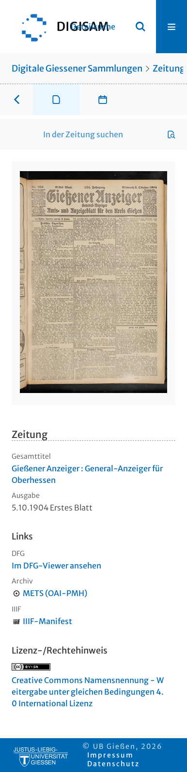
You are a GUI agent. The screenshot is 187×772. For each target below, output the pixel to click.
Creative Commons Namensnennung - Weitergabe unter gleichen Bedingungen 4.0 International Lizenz (88, 691)
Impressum (110, 755)
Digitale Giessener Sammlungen (77, 68)
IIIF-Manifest (47, 621)
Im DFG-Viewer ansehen (56, 565)
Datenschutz (113, 763)
